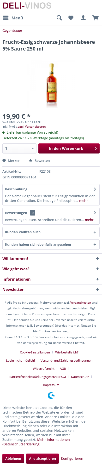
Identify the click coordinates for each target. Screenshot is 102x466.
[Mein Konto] (82, 18)
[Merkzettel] (71, 18)
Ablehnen (13, 458)
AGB (63, 368)
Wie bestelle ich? (66, 352)
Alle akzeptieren (42, 458)
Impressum (51, 385)
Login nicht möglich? (20, 360)
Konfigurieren (72, 458)
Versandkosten (80, 303)
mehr (83, 200)
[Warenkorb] (94, 18)
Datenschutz (80, 377)
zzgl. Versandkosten (32, 127)
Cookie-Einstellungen (35, 352)
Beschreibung (16, 189)
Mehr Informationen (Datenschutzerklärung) (36, 441)
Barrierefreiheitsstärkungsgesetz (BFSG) (37, 377)
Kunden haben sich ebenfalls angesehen (38, 244)
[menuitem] (12, 18)
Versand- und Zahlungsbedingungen (66, 360)
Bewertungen (16, 212)
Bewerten (39, 160)
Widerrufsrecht (43, 368)
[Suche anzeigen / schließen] (59, 18)
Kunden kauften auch (23, 232)
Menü (13, 17)
